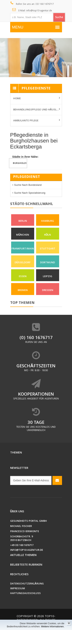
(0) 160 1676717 (36, 338)
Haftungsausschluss (25, 593)
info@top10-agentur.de (26, 550)
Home (17, 99)
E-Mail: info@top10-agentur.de (32, 10)
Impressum (17, 588)
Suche (59, 17)
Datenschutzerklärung (27, 584)
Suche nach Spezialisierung (30, 192)
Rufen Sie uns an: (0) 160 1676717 (32, 3)
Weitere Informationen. (52, 626)
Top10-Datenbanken (36, 618)
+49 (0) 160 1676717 (21, 545)
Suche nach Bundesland (28, 184)
